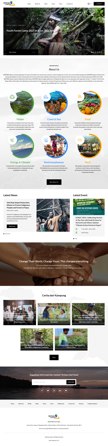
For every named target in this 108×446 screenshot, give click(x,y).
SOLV (58, 440)
